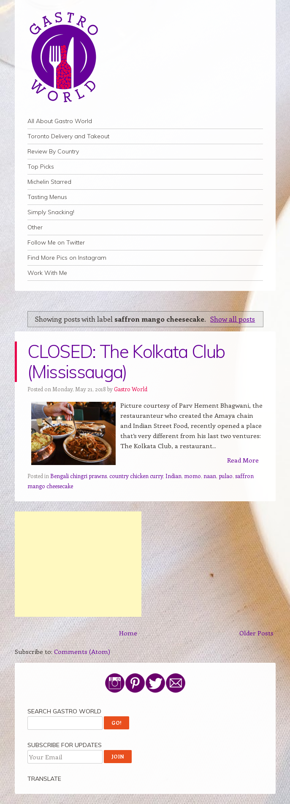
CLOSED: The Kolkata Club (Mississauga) (126, 361)
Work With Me (47, 273)
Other (35, 227)
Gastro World (130, 389)
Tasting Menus (47, 197)
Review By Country (53, 151)
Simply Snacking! (50, 212)
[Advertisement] (78, 564)
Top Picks (40, 166)
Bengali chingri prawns (78, 475)
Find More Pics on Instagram (66, 257)
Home (128, 633)
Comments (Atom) (82, 651)
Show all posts (232, 318)
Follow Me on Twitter (56, 242)
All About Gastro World (59, 121)
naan (209, 475)
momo (192, 475)
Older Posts (256, 633)
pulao (226, 475)
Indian (173, 475)
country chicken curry (136, 475)
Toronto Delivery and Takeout (68, 136)
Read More (243, 460)
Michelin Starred (49, 182)
